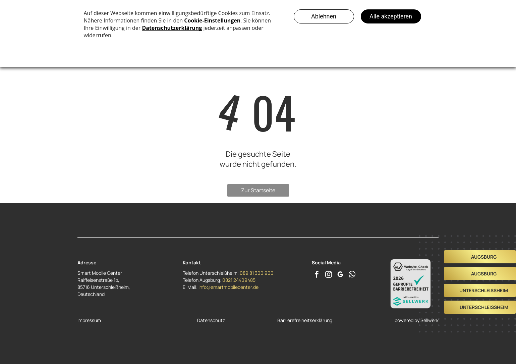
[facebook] (317, 275)
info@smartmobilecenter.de (228, 287)
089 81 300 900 (257, 273)
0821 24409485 (238, 280)
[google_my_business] (340, 275)
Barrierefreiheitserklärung (304, 320)
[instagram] (329, 275)
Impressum (89, 320)
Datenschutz (211, 320)
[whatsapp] (352, 275)
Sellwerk (429, 320)
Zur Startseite (258, 190)
